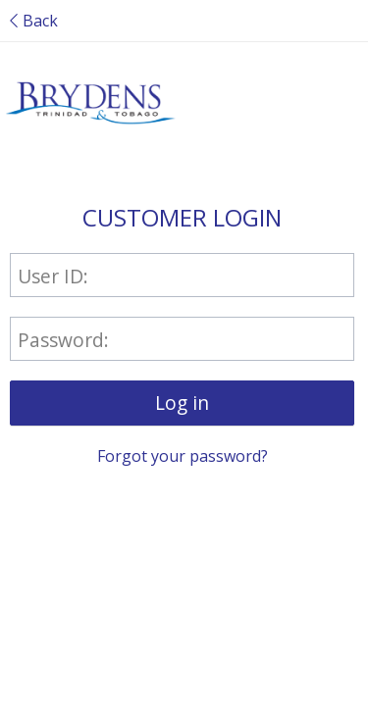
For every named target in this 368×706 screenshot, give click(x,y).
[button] (182, 402)
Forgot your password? (182, 456)
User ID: (53, 275)
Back (34, 20)
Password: (63, 339)
